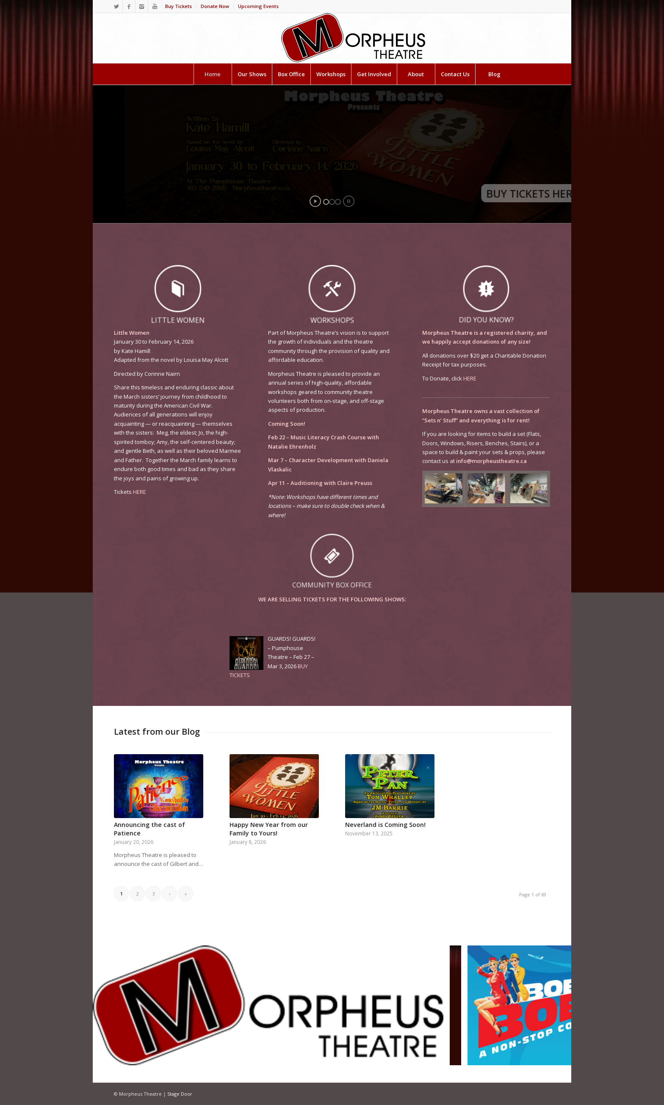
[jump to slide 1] (326, 202)
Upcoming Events (258, 6)
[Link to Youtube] (154, 6)
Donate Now (215, 6)
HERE (139, 492)
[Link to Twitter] (116, 6)
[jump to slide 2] (332, 202)
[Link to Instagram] (142, 6)
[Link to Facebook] (129, 6)
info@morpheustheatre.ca (491, 461)
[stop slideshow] (348, 201)
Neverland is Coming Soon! (385, 825)
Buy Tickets (178, 6)
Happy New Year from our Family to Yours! (269, 829)
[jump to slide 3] (338, 202)
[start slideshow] (315, 201)
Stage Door (179, 1094)
